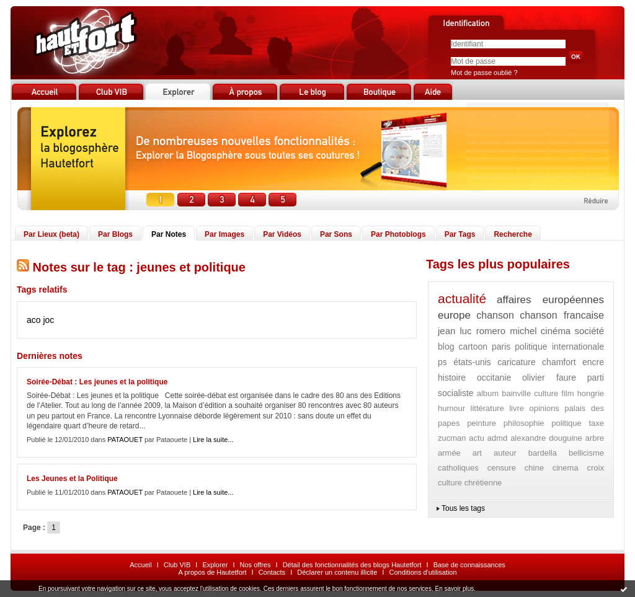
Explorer (215, 564)
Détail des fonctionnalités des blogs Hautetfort (352, 564)
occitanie (494, 378)
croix (595, 467)
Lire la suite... (213, 439)
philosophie (524, 423)
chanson (495, 315)
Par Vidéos (282, 234)
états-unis (472, 362)
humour (451, 408)
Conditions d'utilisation (422, 572)
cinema (566, 467)
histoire (452, 378)
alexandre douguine (546, 438)
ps (442, 362)
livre (516, 408)
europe (454, 315)
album (488, 393)
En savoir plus (454, 588)
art (477, 453)
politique (566, 423)
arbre (594, 438)
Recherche (512, 234)
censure (501, 467)
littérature (487, 408)
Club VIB (177, 564)
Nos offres (255, 564)
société (589, 330)
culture (546, 393)
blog (446, 347)
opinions (544, 408)
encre (593, 362)
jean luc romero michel (487, 330)
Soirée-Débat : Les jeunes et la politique (97, 382)
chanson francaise (562, 315)
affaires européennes (550, 300)
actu (476, 438)
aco (34, 320)
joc (48, 320)
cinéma (556, 330)
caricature (516, 362)
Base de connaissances (469, 564)
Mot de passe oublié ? (484, 72)
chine (534, 467)
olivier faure (549, 378)
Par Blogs (115, 234)
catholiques (458, 467)
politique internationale (559, 347)
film (567, 393)
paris (501, 347)
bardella (542, 453)
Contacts (272, 572)
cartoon (472, 347)
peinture (481, 423)
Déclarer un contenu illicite (337, 572)
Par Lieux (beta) (51, 234)
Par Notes (168, 234)
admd (497, 438)
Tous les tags (463, 508)
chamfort (558, 362)
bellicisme (586, 453)
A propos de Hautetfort (212, 572)
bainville (516, 393)
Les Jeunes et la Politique (72, 478)
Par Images (224, 234)
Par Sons (336, 234)
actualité (462, 298)
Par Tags (460, 234)
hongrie (590, 393)
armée (449, 453)
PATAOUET (125, 439)
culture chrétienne (470, 482)
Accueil (140, 564)
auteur (505, 453)
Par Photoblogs (398, 234)
